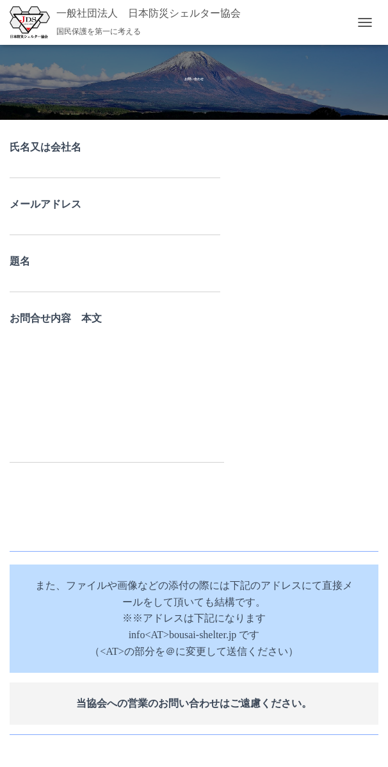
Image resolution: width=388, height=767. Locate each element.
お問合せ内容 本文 (117, 388)
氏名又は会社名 (115, 160)
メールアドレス (115, 217)
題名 (115, 274)
